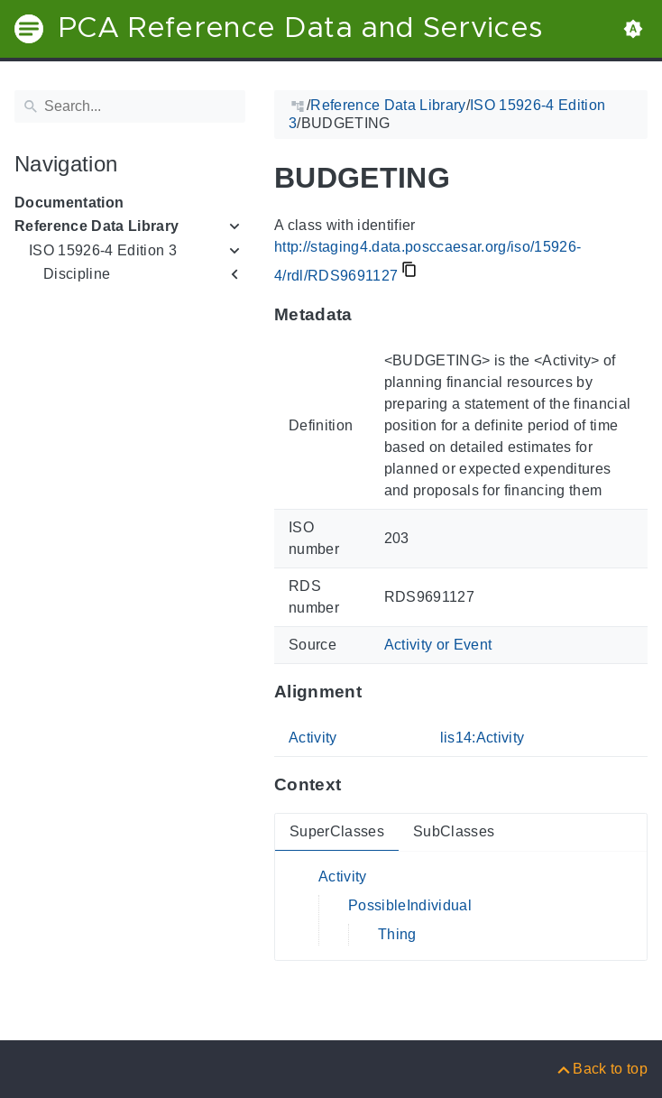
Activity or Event (438, 644)
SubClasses (453, 831)
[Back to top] (601, 1068)
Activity (313, 737)
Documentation (69, 202)
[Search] (129, 106)
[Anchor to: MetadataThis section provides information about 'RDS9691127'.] (370, 315)
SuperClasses (337, 831)
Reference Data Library (96, 226)
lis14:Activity (482, 737)
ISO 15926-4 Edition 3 (103, 250)
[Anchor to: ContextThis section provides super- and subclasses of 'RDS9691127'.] (358, 785)
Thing (397, 934)
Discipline (76, 273)
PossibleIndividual (410, 905)
